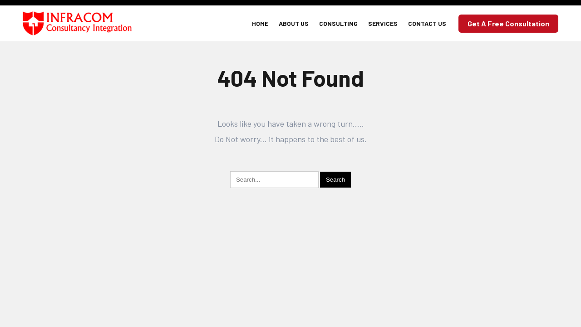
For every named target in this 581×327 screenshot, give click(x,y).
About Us (294, 23)
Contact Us (427, 23)
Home (260, 23)
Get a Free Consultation (508, 23)
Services (383, 23)
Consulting (338, 23)
